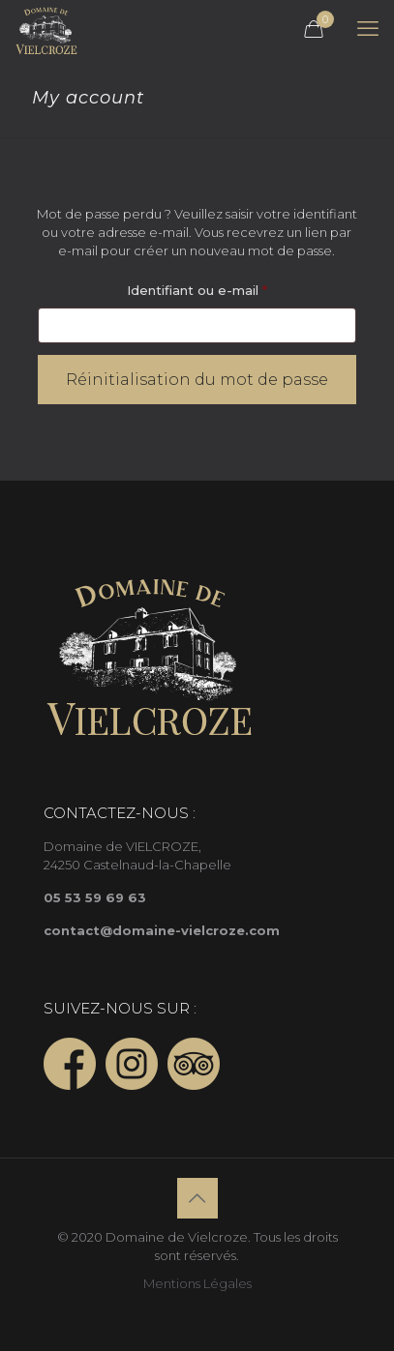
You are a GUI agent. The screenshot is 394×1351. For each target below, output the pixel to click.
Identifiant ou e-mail (233, 288)
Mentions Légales (197, 1283)
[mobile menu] (367, 29)
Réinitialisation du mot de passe (197, 379)
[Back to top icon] (197, 1198)
